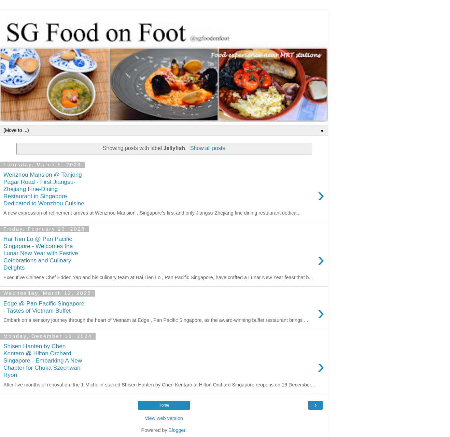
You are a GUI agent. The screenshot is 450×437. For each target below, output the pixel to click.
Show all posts (207, 148)
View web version (164, 418)
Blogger (177, 430)
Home (163, 405)
